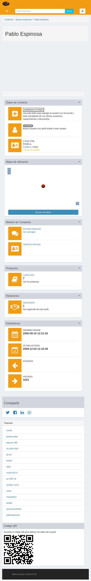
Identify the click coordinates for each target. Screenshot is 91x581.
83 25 (9, 454)
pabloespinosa (13, 514)
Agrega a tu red (33, 110)
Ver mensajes (29, 231)
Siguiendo (29, 302)
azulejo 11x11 (12, 484)
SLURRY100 (12, 448)
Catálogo (28, 274)
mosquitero (11, 496)
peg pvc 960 (12, 442)
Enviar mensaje (32, 228)
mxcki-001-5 (12, 472)
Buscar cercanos (43, 211)
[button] (7, 11)
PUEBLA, (27, 147)
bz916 (9, 460)
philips (9, 502)
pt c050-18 (11, 478)
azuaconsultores (13, 508)
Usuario (28, 126)
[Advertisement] (43, 66)
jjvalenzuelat (12, 436)
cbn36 (9, 430)
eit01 (8, 466)
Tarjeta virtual (32, 244)
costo (8, 490)
